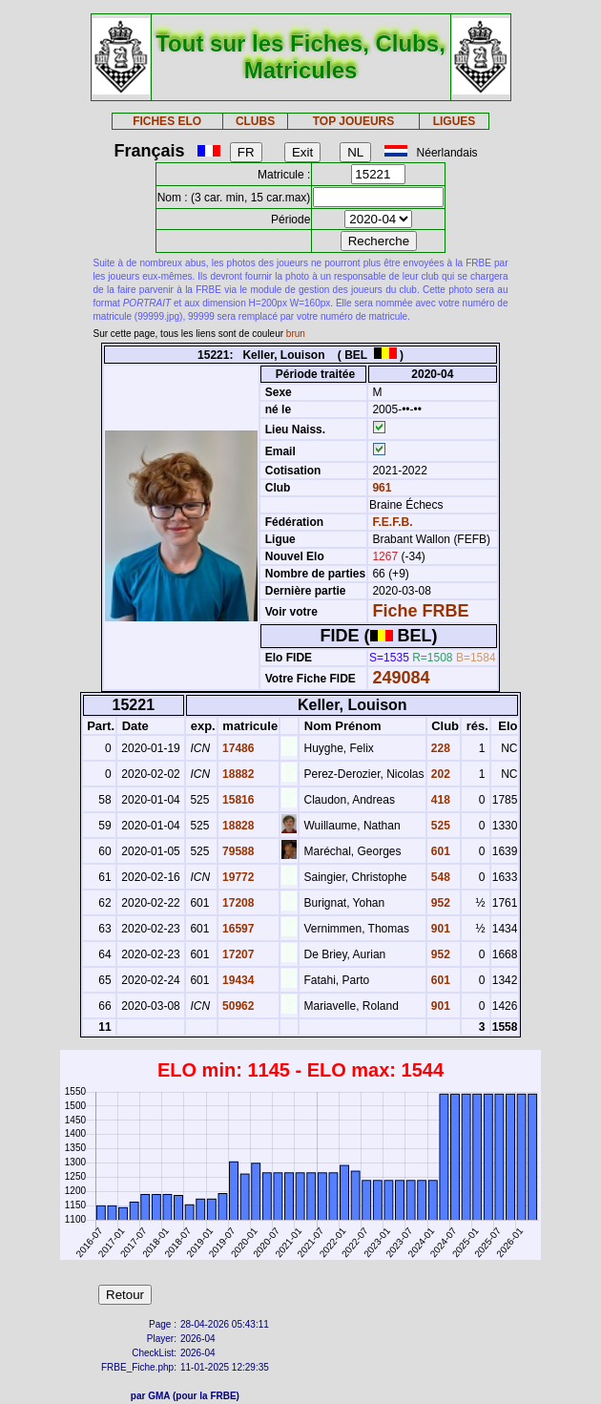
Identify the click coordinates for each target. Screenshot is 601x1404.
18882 (237, 774)
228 (439, 748)
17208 (237, 903)
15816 (237, 800)
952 (439, 903)
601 (439, 851)
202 (439, 774)
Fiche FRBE (420, 610)
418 (439, 800)
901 (439, 928)
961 (380, 487)
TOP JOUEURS (354, 121)
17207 (237, 954)
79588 (237, 851)
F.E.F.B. (392, 522)
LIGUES (454, 121)
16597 (237, 928)
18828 (237, 825)
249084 (400, 677)
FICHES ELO (167, 121)
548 (439, 877)
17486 (237, 748)
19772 (237, 877)
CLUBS (255, 121)
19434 (237, 980)
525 (439, 825)
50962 (237, 1006)
